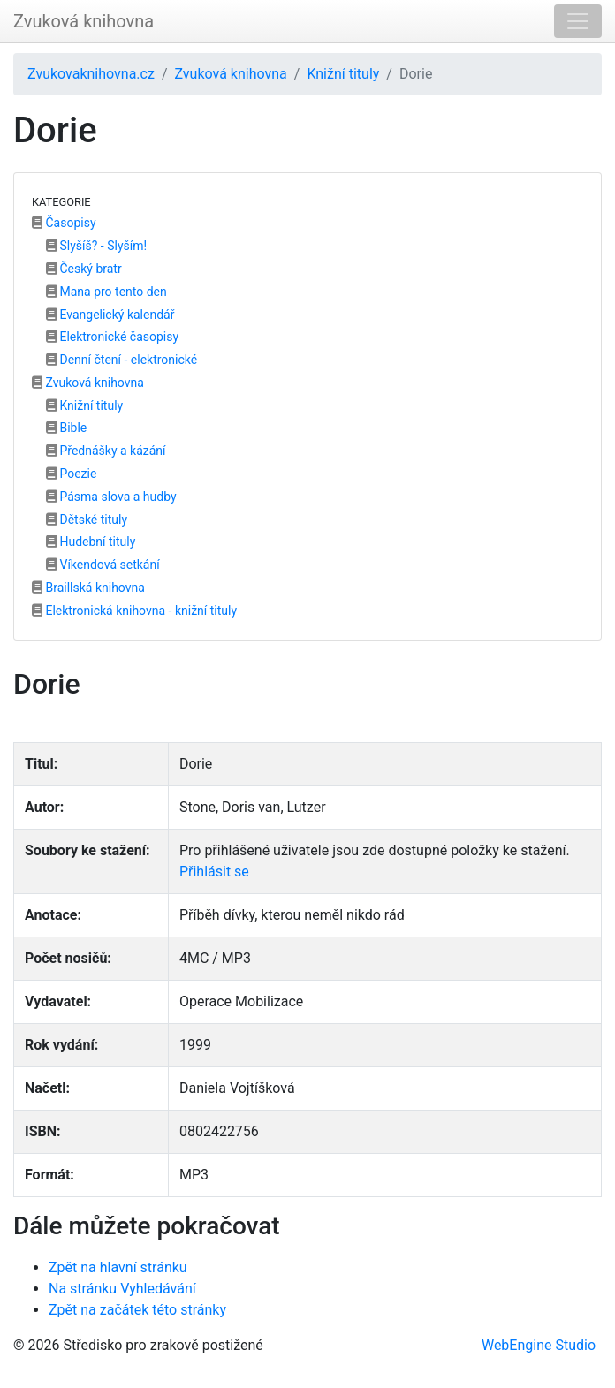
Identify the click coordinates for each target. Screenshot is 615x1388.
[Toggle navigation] (578, 21)
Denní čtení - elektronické (121, 360)
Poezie (71, 473)
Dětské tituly (86, 519)
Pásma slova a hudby (111, 496)
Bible (66, 428)
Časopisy (64, 223)
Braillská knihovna (88, 587)
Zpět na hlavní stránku (118, 1267)
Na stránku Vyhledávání (122, 1288)
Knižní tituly (343, 73)
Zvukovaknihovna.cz (91, 73)
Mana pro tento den (106, 291)
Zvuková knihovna (83, 21)
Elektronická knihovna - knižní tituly (134, 610)
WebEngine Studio (539, 1345)
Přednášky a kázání (106, 451)
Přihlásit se (214, 871)
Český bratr (84, 269)
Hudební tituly (90, 542)
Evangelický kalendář (110, 314)
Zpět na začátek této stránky (137, 1309)
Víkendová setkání (103, 564)
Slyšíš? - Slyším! (96, 246)
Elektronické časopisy (112, 337)
